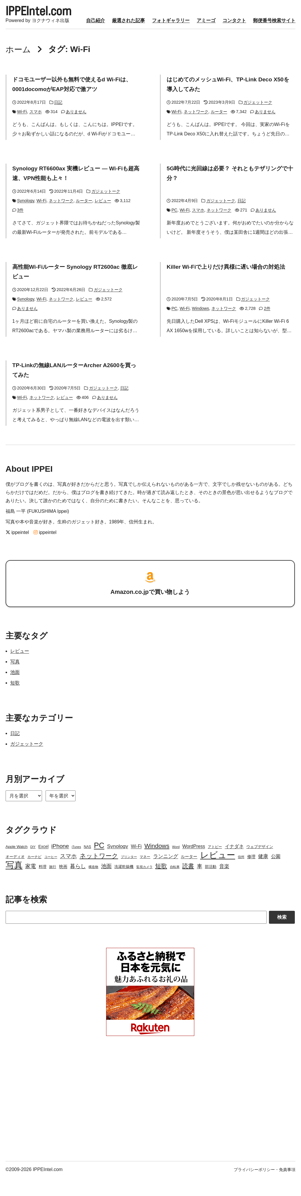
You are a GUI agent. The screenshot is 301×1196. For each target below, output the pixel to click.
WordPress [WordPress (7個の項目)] (193, 864)
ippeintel (17, 550)
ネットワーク (196, 131)
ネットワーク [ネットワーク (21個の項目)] (99, 874)
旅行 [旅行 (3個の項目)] (52, 885)
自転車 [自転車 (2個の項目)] (175, 885)
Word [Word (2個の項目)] (176, 865)
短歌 (15, 700)
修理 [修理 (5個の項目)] (251, 874)
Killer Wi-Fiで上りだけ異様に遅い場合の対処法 (229, 286)
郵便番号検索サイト (194, 40)
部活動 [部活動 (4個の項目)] (210, 885)
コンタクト (153, 40)
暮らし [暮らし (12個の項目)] (78, 884)
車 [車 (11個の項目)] (199, 884)
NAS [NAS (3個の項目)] (87, 865)
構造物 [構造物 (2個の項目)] (93, 885)
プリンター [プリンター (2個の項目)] (129, 875)
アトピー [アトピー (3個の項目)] (215, 865)
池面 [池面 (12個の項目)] (106, 884)
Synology (25, 220)
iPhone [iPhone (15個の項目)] (60, 864)
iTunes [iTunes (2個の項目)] (76, 865)
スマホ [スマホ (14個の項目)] (68, 874)
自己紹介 (15, 40)
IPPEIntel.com (48, 13)
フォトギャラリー (90, 40)
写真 (15, 679)
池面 (15, 690)
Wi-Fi (22, 131)
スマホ (35, 131)
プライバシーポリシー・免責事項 (264, 1187)
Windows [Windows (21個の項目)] (156, 864)
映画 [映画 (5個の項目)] (63, 884)
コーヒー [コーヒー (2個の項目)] (50, 875)
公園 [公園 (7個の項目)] (275, 874)
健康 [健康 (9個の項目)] (263, 874)
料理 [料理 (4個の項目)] (42, 885)
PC (174, 229)
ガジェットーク (257, 122)
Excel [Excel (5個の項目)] (43, 864)
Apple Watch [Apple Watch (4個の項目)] (17, 865)
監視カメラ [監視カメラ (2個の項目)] (144, 885)
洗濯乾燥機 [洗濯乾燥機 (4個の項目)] (123, 885)
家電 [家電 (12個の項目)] (30, 884)
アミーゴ (125, 40)
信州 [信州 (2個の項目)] (241, 875)
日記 (58, 122)
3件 (20, 229)
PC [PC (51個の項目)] (99, 863)
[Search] (136, 935)
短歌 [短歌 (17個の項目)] (161, 884)
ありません (76, 131)
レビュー (103, 220)
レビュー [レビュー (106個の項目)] (217, 873)
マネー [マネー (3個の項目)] (145, 875)
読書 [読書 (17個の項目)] (188, 884)
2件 (267, 327)
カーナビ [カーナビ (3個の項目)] (34, 875)
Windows (200, 327)
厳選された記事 (47, 40)
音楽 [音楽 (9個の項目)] (224, 884)
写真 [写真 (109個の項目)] (14, 883)
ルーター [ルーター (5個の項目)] (189, 874)
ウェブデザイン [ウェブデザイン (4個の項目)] (259, 865)
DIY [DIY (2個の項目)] (33, 865)
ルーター (219, 131)
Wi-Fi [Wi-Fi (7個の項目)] (136, 864)
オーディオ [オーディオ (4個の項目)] (15, 875)
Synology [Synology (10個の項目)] (117, 864)
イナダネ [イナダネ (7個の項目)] (234, 864)
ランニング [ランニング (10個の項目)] (165, 874)
